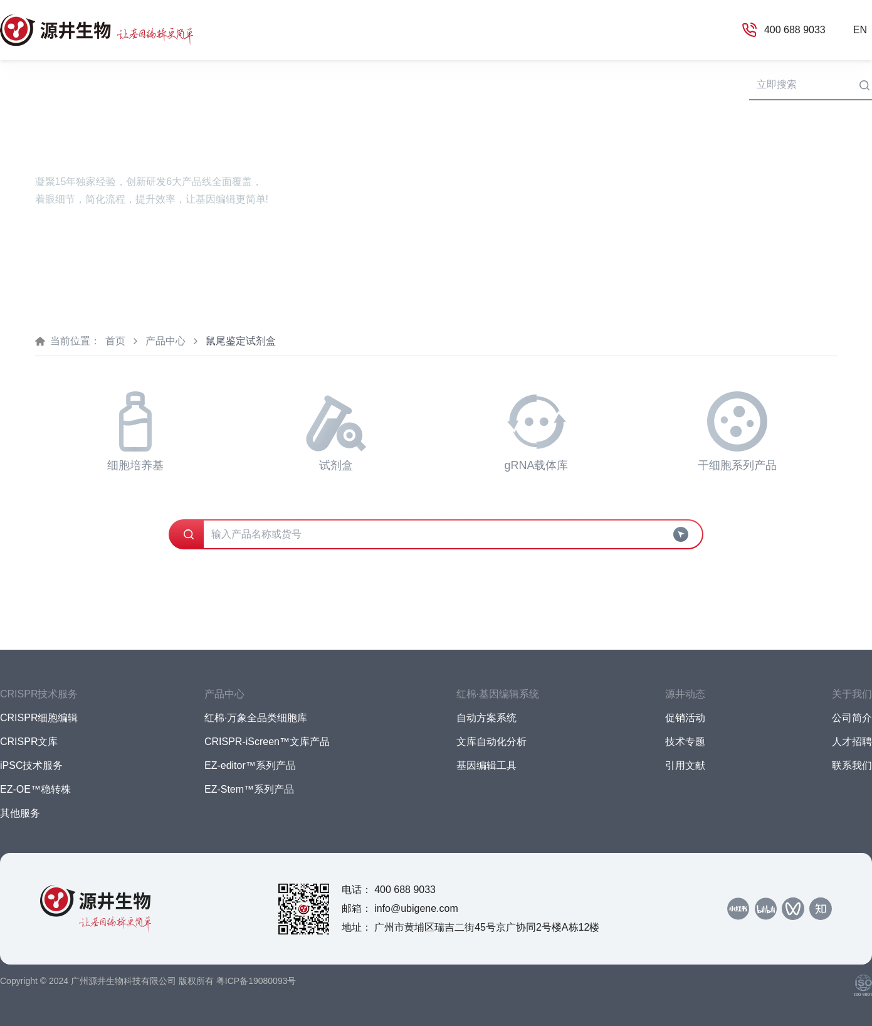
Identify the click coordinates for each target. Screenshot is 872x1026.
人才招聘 (852, 741)
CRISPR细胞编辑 (39, 717)
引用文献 (685, 765)
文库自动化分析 (491, 741)
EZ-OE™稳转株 (35, 789)
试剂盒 (336, 431)
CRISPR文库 (29, 741)
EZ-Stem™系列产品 (249, 789)
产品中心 (165, 341)
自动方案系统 (486, 717)
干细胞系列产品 (737, 431)
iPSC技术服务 (31, 765)
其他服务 (20, 813)
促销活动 (685, 717)
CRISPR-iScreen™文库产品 (267, 741)
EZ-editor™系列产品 (250, 765)
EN (860, 29)
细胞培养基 (135, 431)
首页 (10, 83)
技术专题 (685, 741)
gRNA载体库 (536, 431)
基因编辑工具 (486, 765)
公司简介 (852, 717)
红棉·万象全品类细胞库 (255, 717)
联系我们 (852, 765)
